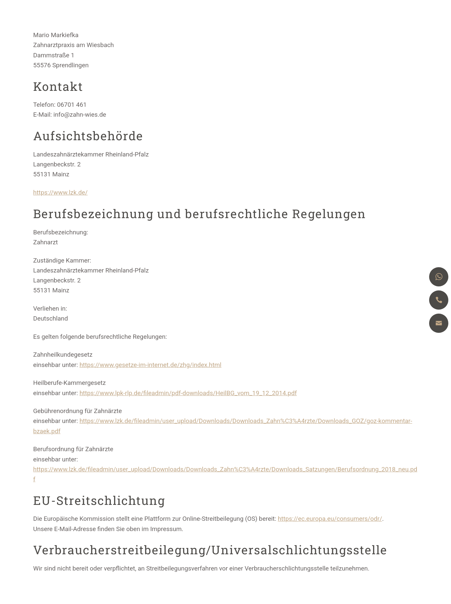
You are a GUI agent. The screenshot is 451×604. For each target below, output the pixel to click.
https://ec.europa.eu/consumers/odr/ (330, 518)
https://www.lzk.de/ (60, 192)
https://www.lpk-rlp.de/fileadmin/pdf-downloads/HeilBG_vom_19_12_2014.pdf (188, 393)
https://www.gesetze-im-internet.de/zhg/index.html (151, 365)
